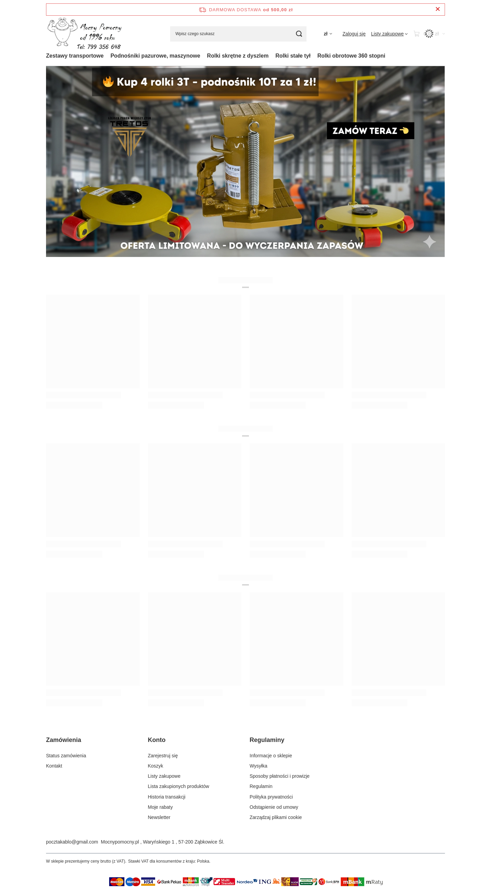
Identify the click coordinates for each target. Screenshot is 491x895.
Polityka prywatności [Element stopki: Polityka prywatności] (271, 797)
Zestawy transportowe (75, 56)
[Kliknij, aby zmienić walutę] (328, 34)
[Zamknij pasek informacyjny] (438, 9)
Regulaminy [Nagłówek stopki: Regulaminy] (267, 740)
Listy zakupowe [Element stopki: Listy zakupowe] (164, 776)
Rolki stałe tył (293, 56)
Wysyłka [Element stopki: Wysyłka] (258, 766)
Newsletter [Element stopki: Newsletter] (159, 817)
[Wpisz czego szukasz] (238, 34)
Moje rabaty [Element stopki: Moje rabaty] (160, 807)
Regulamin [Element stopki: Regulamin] (261, 786)
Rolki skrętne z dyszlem (238, 56)
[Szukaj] (299, 34)
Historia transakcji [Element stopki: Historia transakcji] (166, 797)
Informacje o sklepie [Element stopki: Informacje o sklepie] (271, 755)
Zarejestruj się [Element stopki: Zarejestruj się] (163, 755)
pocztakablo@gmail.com (72, 842)
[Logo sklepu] (84, 34)
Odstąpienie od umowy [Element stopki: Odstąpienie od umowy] (274, 807)
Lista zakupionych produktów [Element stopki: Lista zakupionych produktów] (178, 786)
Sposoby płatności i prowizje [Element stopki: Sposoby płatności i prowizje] (280, 776)
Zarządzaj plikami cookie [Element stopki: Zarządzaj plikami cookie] (276, 817)
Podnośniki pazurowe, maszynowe (155, 56)
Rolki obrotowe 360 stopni (351, 56)
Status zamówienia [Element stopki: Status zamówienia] (66, 755)
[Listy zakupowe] (389, 34)
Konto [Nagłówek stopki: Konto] (157, 740)
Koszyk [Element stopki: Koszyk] (155, 766)
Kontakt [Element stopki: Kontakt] (54, 766)
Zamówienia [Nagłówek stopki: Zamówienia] (63, 740)
